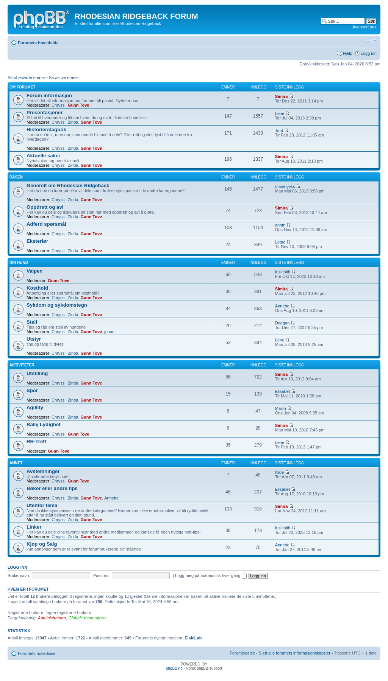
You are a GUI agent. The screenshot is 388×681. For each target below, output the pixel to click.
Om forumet (22, 87)
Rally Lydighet (44, 424)
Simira (281, 96)
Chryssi (59, 105)
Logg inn (369, 53)
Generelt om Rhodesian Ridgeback (68, 185)
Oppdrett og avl (45, 207)
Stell (32, 322)
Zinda (73, 122)
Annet (15, 463)
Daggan (282, 323)
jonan (109, 331)
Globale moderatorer (88, 618)
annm (280, 225)
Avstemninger (43, 471)
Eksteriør (37, 241)
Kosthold (37, 288)
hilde (279, 472)
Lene (279, 113)
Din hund (18, 263)
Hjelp (347, 53)
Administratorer (52, 618)
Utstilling (37, 373)
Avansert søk (364, 27)
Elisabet (282, 391)
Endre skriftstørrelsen (371, 41)
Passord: (101, 575)
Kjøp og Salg (42, 544)
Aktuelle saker (43, 155)
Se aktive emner (64, 77)
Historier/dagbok (46, 129)
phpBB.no (174, 668)
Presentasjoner (45, 112)
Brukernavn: (19, 575)
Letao (280, 242)
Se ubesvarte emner (26, 77)
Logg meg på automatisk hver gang (211, 575)
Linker (34, 527)
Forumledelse (242, 653)
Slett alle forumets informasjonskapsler (294, 653)
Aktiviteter (21, 365)
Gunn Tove (78, 105)
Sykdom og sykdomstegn (57, 305)
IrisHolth (282, 272)
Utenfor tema (42, 505)
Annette (282, 306)
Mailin (280, 408)
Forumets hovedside (38, 42)
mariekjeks (285, 186)
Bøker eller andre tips (52, 488)
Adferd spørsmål (46, 224)
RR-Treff (36, 441)
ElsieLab (193, 638)
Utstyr (34, 339)
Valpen (35, 271)
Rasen (16, 177)
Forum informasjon (49, 95)
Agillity (35, 407)
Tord (279, 130)
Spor (32, 390)
